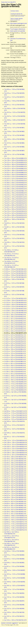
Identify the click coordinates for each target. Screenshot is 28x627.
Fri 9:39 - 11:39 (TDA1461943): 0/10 (15, 275)
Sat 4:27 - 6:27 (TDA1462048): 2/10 (15, 485)
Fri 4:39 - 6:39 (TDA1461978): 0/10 (15, 345)
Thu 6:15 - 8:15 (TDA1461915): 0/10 (15, 201)
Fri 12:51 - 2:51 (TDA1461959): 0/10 (15, 312)
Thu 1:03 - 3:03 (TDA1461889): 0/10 (15, 158)
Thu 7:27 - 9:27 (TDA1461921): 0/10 (15, 213)
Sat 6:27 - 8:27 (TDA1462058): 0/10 (15, 501)
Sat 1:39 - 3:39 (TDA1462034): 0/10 (15, 459)
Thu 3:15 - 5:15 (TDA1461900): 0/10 (15, 176)
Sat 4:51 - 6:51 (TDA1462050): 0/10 (15, 489)
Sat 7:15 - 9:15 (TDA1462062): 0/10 (15, 507)
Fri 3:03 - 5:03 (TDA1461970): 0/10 (15, 331)
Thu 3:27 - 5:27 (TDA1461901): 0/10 (15, 178)
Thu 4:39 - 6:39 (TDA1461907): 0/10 (15, 189)
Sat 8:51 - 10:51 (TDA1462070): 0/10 (15, 520)
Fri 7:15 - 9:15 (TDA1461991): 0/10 (15, 367)
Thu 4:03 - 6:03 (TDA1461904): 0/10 (15, 183)
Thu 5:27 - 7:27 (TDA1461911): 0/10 (15, 197)
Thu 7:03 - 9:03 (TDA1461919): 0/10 (15, 209)
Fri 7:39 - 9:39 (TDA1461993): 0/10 (15, 371)
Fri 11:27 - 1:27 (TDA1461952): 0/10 (15, 298)
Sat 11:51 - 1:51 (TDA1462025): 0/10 (15, 444)
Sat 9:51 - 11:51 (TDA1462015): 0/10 (15, 419)
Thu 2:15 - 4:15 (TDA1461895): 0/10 (15, 166)
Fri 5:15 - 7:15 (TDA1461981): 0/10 (15, 351)
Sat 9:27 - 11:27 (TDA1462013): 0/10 (15, 415)
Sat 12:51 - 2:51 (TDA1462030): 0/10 (15, 454)
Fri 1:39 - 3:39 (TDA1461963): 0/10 (15, 317)
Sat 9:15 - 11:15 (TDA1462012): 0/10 (15, 413)
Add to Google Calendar (17, 18)
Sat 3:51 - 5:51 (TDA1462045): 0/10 (15, 479)
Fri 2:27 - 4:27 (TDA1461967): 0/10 (15, 325)
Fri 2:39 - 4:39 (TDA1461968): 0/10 (15, 327)
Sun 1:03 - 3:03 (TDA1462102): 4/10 (15, 620)
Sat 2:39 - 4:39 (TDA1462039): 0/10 (15, 469)
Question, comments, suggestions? (9, 623)
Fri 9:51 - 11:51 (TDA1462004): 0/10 (15, 390)
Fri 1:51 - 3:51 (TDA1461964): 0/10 (15, 319)
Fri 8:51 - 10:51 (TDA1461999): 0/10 (15, 380)
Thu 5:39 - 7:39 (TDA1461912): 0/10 (15, 199)
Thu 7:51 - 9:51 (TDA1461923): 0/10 (15, 217)
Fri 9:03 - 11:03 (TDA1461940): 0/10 (15, 269)
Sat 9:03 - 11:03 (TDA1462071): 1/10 (15, 522)
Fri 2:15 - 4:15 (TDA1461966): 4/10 (15, 323)
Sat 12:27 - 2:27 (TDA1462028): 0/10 (15, 450)
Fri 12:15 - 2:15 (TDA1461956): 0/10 (15, 306)
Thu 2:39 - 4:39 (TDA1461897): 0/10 (15, 170)
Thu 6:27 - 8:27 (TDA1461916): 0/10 (15, 203)
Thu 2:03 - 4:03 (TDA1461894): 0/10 (15, 164)
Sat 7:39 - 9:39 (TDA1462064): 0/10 (15, 511)
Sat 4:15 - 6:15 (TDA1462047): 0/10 (15, 483)
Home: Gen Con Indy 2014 (8, 2)
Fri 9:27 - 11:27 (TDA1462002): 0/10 (15, 386)
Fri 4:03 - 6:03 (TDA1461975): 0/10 (15, 339)
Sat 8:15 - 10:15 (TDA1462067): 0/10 (15, 518)
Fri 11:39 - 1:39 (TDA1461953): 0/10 (15, 300)
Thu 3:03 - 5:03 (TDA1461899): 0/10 (15, 174)
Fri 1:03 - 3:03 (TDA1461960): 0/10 (15, 314)
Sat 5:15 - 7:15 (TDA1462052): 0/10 (15, 493)
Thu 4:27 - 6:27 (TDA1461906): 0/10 (15, 187)
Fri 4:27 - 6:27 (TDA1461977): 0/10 (15, 343)
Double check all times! (19, 16)
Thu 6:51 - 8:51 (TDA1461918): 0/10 (15, 207)
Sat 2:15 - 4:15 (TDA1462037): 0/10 (15, 465)
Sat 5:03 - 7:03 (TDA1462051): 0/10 (15, 491)
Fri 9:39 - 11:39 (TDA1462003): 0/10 (15, 388)
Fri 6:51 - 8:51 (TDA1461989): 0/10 (15, 363)
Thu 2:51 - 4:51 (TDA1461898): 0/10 (15, 172)
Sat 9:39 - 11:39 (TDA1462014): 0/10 (15, 417)
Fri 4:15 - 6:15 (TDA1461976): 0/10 (15, 341)
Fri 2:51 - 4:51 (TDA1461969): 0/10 (15, 329)
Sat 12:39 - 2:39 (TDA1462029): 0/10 (15, 452)
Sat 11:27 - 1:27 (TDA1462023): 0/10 (15, 440)
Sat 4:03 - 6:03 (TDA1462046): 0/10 (15, 481)
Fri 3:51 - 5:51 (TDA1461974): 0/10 (15, 337)
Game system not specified (17, 31)
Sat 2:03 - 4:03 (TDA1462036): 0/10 (15, 463)
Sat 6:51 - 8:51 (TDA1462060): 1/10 (15, 505)
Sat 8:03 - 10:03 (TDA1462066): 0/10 (15, 516)
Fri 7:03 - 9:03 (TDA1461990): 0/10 (15, 365)
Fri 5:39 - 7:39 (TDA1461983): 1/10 (15, 355)
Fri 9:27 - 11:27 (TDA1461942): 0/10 (15, 273)
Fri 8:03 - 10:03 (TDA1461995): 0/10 (15, 376)
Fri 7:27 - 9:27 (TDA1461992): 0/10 (15, 369)
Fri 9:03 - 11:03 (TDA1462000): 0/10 (15, 382)
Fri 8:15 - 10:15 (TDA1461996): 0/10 (15, 378)
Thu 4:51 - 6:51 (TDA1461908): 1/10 (15, 191)
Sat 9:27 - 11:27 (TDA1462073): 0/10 (15, 526)
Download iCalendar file (16, 14)
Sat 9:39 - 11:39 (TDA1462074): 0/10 (15, 528)
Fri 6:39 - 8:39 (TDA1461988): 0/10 (15, 361)
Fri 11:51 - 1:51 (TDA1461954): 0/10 (15, 302)
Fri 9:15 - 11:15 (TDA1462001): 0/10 (15, 384)
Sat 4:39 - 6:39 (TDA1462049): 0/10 (15, 487)
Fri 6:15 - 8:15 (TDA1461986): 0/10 (15, 357)
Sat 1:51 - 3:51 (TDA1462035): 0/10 (15, 461)
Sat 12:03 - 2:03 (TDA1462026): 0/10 (15, 446)
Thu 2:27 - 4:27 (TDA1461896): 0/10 (15, 168)
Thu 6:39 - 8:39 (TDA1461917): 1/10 (15, 205)
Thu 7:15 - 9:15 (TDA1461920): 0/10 (15, 211)
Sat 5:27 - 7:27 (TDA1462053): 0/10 (15, 495)
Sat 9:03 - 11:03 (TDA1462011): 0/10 (15, 411)
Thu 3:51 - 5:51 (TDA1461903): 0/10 (15, 180)
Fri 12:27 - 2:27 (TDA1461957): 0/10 (15, 308)
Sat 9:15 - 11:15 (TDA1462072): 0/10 (15, 524)
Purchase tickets (15, 11)
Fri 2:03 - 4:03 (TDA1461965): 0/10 (15, 321)
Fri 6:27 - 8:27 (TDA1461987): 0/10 (15, 359)
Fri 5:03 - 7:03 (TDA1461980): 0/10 (15, 349)
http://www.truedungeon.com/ (18, 23)
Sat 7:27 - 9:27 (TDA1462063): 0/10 (15, 509)
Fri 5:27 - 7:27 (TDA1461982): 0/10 (15, 353)
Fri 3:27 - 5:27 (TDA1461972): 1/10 (15, 335)
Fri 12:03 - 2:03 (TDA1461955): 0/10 (15, 304)
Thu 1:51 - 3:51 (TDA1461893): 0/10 (15, 162)
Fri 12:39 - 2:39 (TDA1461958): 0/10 (15, 310)
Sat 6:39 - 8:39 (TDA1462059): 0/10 (15, 503)
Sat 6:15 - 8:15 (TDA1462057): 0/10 (15, 499)
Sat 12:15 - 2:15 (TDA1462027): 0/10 (15, 448)
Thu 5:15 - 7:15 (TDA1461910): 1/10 (15, 195)
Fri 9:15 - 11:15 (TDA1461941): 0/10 (15, 271)
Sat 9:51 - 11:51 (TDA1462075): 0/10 (15, 530)
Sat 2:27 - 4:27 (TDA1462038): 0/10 (15, 467)
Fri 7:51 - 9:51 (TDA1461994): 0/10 (15, 374)
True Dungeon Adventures (17, 29)
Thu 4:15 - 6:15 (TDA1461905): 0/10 (15, 185)
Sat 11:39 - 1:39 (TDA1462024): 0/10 (15, 442)
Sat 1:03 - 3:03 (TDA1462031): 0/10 (15, 457)
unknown (12, 38)
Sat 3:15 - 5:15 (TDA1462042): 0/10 (15, 475)
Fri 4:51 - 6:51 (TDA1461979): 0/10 (15, 347)
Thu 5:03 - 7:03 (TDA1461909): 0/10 (15, 193)
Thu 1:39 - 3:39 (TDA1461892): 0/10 (15, 160)
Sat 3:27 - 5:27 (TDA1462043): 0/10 (15, 477)
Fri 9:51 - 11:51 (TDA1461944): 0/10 (15, 277)
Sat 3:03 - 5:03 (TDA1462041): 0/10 (15, 473)
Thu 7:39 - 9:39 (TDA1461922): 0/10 (15, 215)
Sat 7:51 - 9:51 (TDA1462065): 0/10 (15, 513)
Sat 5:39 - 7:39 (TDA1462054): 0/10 (15, 497)
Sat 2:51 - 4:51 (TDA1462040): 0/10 (15, 471)
